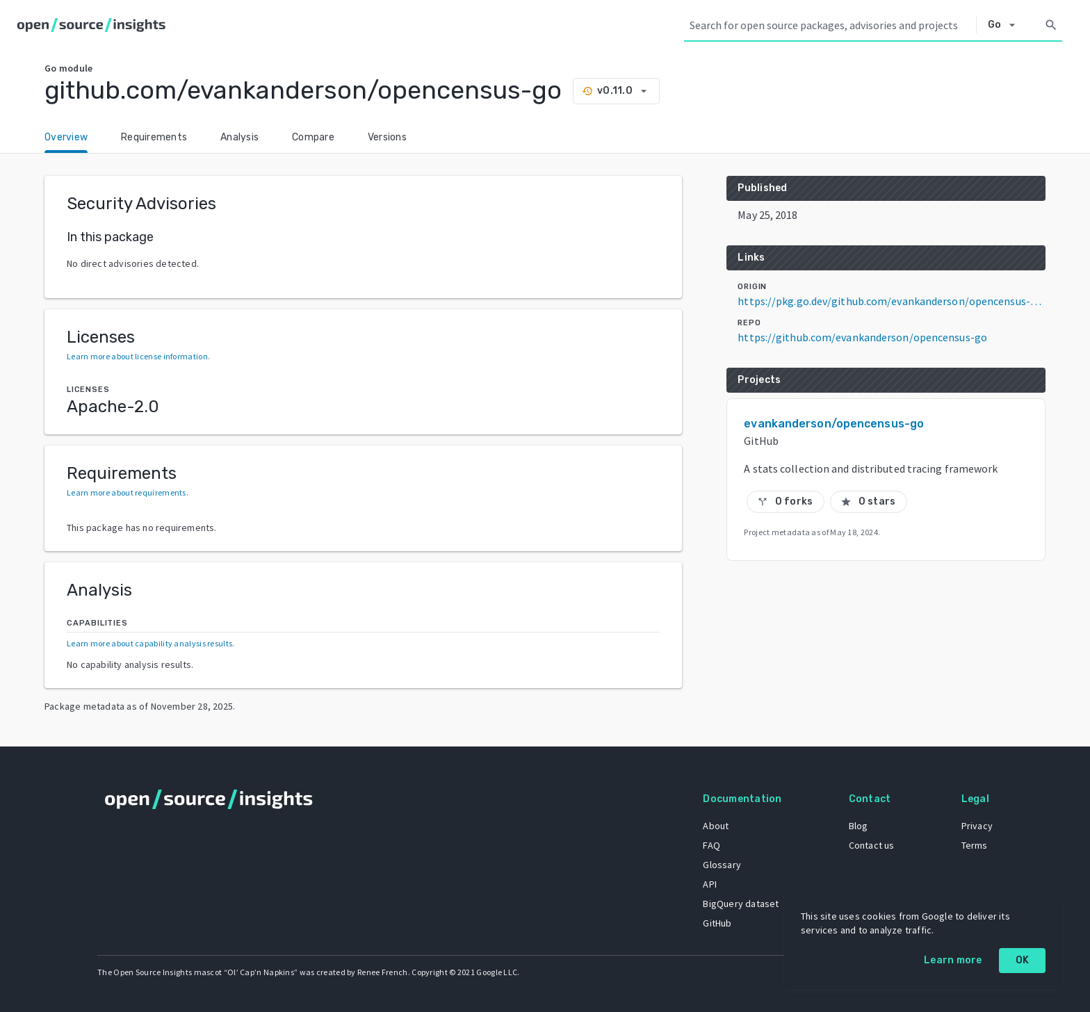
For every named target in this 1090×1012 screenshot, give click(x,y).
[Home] (94, 25)
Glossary (722, 864)
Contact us (872, 845)
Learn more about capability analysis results (149, 643)
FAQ (711, 845)
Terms (974, 845)
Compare (313, 137)
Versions (387, 137)
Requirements (154, 137)
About (716, 825)
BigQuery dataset (741, 903)
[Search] (1051, 25)
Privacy (977, 825)
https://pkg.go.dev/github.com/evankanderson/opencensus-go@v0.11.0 (892, 301)
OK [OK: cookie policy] (1023, 960)
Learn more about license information (137, 356)
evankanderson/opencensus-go (834, 423)
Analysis (239, 137)
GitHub (717, 923)
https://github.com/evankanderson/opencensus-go (862, 337)
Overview (66, 137)
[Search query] (830, 25)
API (710, 884)
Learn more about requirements (126, 492)
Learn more (953, 960)
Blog (858, 825)
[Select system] (1006, 25)
